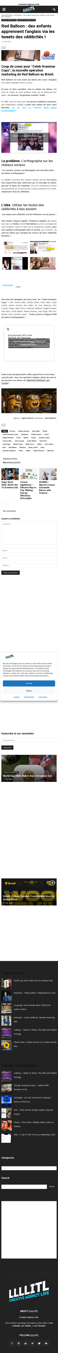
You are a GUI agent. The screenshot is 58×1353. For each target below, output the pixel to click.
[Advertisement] (21, 624)
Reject (29, 691)
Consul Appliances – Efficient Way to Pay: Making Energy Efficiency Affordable (28, 490)
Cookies (17, 697)
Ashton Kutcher (24, 431)
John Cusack (19, 441)
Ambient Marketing (11, 772)
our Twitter (26, 1326)
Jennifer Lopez (44, 437)
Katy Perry (43, 441)
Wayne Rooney (39, 450)
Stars (42, 447)
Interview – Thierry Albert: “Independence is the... (35, 993)
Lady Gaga (6, 444)
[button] (54, 9)
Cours (46, 434)
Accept (29, 683)
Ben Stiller (36, 431)
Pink (4, 447)
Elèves (26, 437)
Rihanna (23, 447)
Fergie (33, 437)
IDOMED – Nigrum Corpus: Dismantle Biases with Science (47, 487)
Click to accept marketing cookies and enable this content (29, 137)
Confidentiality (29, 697)
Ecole (19, 437)
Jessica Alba (7, 441)
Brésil (45, 431)
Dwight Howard (8, 437)
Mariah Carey (18, 444)
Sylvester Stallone (9, 450)
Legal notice (42, 697)
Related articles (10, 459)
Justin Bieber (32, 441)
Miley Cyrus (30, 444)
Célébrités (24, 434)
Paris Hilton (49, 444)
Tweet (21, 450)
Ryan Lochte (33, 447)
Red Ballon (13, 447)
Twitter (28, 450)
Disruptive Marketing (26, 20)
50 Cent (12, 431)
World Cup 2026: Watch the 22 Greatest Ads (27, 775)
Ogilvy (39, 444)
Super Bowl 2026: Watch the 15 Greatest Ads (9, 485)
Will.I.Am (50, 450)
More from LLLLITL (12, 462)
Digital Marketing (7, 15)
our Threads (39, 1326)
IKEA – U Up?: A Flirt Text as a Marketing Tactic (34, 1134)
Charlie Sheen (36, 434)
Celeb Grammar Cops (10, 434)
